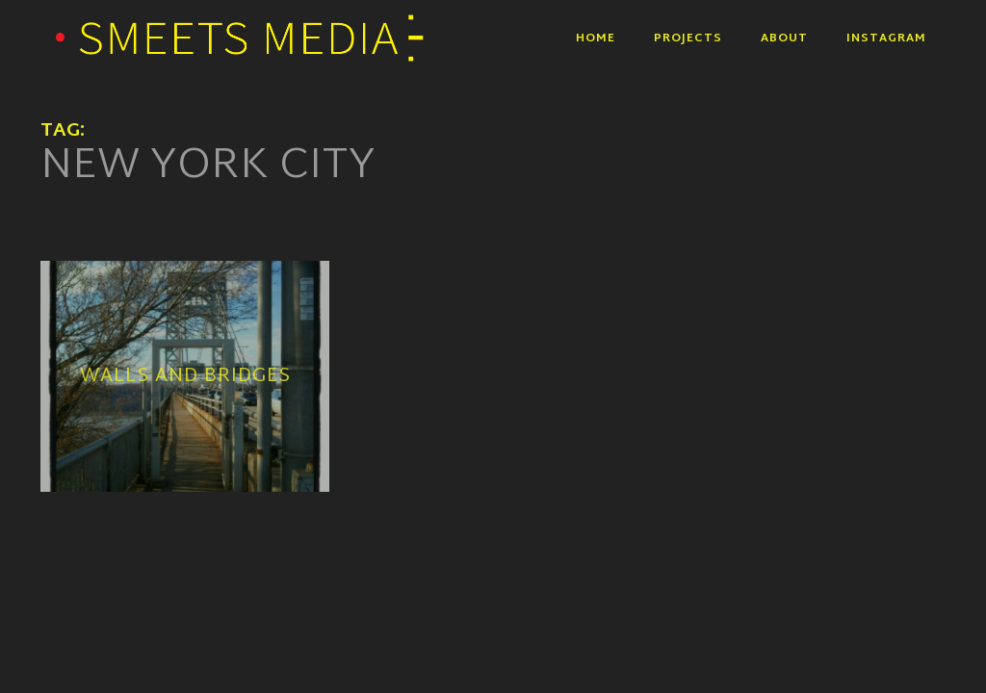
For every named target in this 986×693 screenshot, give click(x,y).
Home (595, 38)
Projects (688, 38)
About (784, 38)
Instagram (886, 38)
